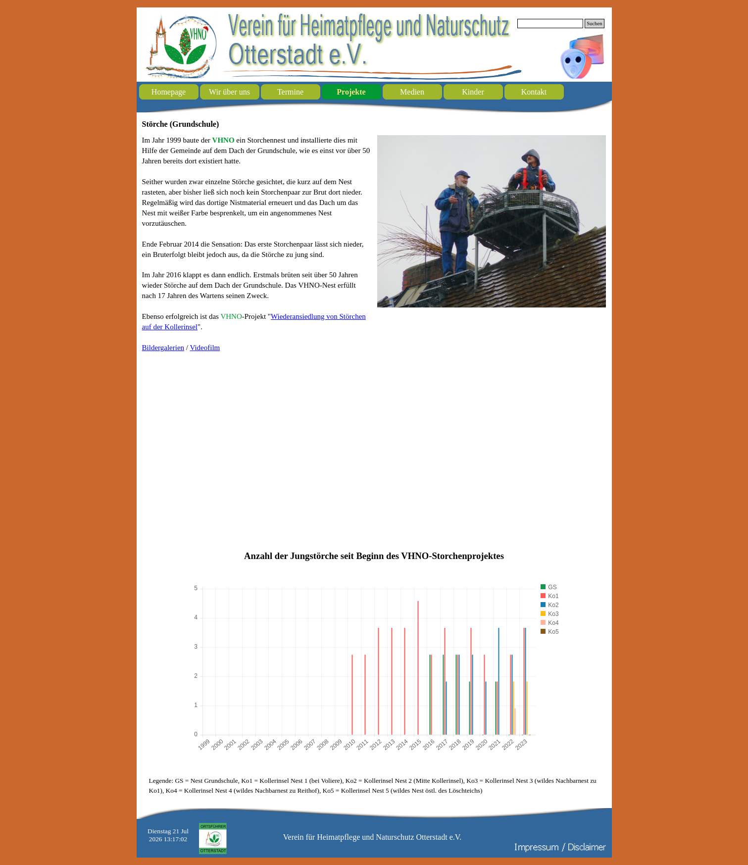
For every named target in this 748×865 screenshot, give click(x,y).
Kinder (473, 92)
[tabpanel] (256, 244)
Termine (290, 92)
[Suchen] (550, 23)
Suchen (594, 23)
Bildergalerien (163, 348)
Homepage (168, 92)
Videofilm (205, 348)
